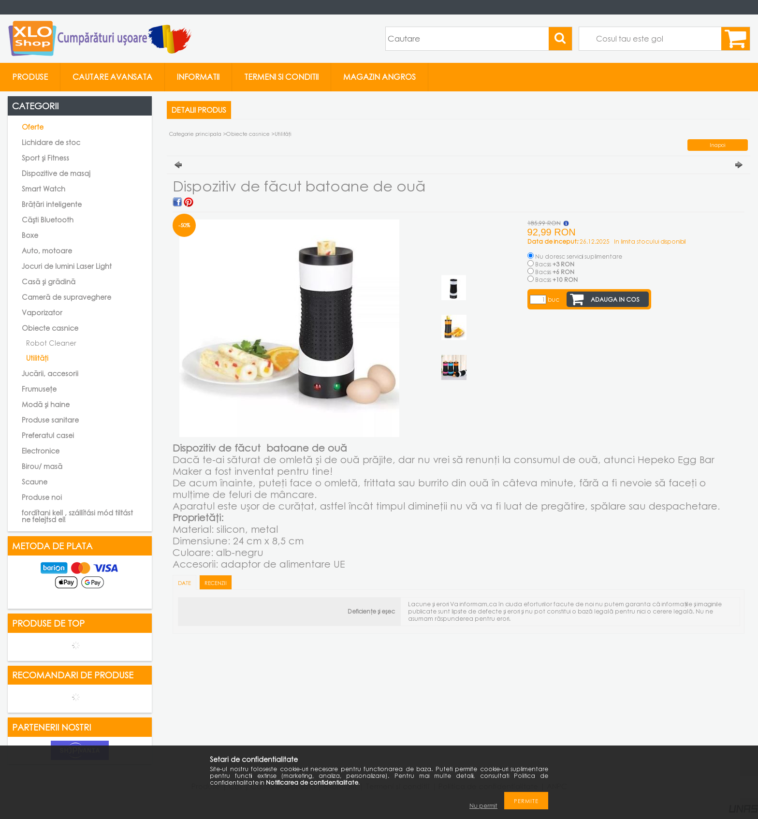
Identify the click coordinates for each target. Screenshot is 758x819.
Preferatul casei (48, 435)
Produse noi (42, 497)
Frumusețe (39, 389)
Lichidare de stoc (51, 142)
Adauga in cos (615, 299)
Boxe (30, 235)
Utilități (37, 358)
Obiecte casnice (248, 134)
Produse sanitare (50, 420)
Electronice (40, 451)
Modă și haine (46, 404)
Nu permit (483, 805)
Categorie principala (195, 134)
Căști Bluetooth (47, 220)
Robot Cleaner (51, 343)
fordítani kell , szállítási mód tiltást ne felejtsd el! (77, 516)
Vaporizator (42, 312)
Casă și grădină (48, 282)
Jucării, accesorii (50, 373)
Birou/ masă (42, 466)
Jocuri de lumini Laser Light (67, 266)
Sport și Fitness (45, 158)
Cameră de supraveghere (66, 297)
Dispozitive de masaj (56, 173)
